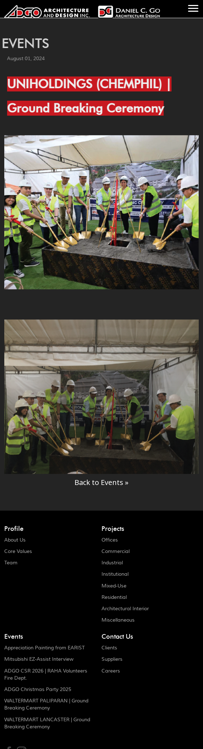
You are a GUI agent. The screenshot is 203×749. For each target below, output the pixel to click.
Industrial (112, 563)
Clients (109, 648)
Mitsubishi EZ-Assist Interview (39, 659)
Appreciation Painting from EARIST (44, 648)
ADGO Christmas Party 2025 (37, 689)
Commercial (116, 551)
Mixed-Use (114, 586)
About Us (15, 540)
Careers (111, 671)
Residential (114, 597)
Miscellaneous (118, 620)
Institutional (115, 574)
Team (10, 563)
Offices (110, 540)
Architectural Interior (125, 609)
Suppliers (112, 659)
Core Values (18, 551)
